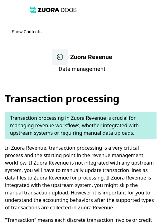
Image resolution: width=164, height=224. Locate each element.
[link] (53, 10)
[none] (156, 83)
